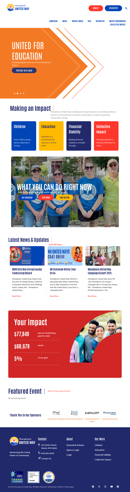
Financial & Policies (75, 445)
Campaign (53, 21)
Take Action (64, 197)
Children (20, 126)
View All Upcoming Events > (59, 391)
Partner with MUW (24, 70)
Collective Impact (118, 24)
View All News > (56, 244)
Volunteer (113, 7)
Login (69, 454)
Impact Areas (77, 21)
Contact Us (46, 458)
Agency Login (72, 450)
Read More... (17, 296)
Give (89, 21)
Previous (46, 415)
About (64, 21)
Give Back (46, 197)
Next (120, 415)
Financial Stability (103, 454)
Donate (96, 7)
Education (48, 126)
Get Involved (27, 197)
